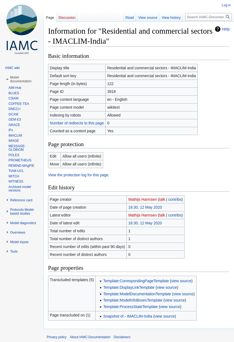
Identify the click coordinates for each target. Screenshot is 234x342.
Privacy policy (57, 337)
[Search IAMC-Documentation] (208, 17)
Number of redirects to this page (77, 123)
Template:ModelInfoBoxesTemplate (132, 300)
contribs (175, 199)
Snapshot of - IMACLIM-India (127, 316)
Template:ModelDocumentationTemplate (137, 294)
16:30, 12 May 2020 (145, 207)
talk (162, 199)
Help (226, 29)
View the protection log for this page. (78, 175)
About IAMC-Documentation (90, 337)
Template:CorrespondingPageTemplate (136, 281)
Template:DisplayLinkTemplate (128, 287)
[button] (20, 79)
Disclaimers (122, 337)
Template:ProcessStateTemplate (130, 307)
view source (181, 281)
